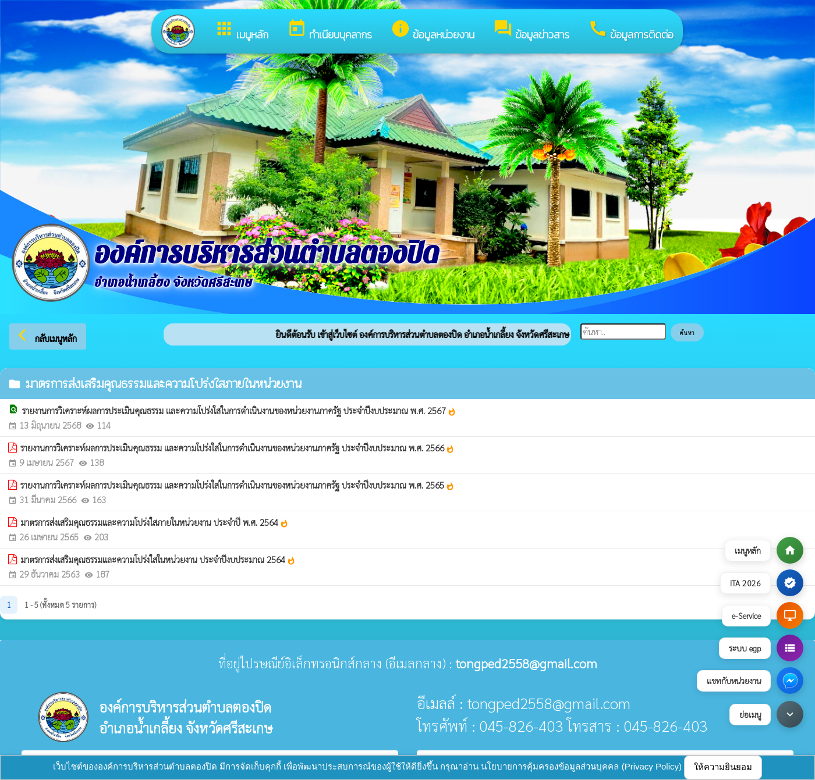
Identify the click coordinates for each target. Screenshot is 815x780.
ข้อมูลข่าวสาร (531, 30)
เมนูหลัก (241, 30)
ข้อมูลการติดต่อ (631, 30)
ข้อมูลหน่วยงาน (432, 30)
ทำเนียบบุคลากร (329, 30)
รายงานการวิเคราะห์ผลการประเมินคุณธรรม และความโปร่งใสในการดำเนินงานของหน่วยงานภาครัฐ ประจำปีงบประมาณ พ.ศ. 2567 (239, 410)
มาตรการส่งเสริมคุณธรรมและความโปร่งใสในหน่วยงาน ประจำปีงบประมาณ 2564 (158, 559)
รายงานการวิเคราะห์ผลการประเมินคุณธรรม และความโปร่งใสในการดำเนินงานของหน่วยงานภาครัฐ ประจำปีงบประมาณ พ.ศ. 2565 (237, 485)
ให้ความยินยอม (723, 767)
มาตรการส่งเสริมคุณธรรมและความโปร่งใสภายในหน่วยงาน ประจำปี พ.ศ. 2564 (154, 522)
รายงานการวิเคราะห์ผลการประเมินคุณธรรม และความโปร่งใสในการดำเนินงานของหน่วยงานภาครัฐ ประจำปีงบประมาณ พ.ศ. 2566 (237, 448)
